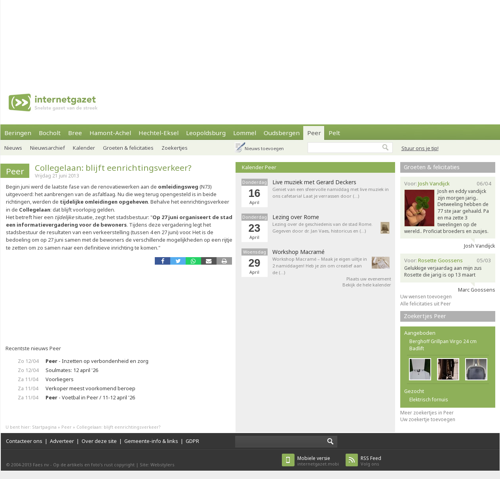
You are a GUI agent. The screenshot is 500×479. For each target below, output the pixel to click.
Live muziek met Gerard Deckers (314, 182)
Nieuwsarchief (47, 147)
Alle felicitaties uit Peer (425, 303)
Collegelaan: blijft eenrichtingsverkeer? (113, 167)
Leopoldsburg (206, 133)
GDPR (192, 441)
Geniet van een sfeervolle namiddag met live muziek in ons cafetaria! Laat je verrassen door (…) (330, 192)
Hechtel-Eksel (159, 133)
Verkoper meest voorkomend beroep (90, 388)
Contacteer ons (24, 441)
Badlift (416, 348)
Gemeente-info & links (151, 441)
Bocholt (50, 133)
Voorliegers (60, 379)
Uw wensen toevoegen (426, 296)
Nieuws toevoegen (264, 148)
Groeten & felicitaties (128, 147)
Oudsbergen (282, 133)
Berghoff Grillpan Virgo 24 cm (443, 341)
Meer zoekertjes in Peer (427, 412)
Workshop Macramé (298, 252)
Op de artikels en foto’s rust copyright (94, 465)
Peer (314, 133)
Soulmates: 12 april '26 (72, 370)
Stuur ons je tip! (420, 148)
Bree (75, 133)
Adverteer (62, 441)
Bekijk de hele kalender (366, 285)
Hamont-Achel (110, 133)
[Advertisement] (103, 39)
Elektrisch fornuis (428, 399)
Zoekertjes (175, 147)
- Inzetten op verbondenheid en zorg (97, 360)
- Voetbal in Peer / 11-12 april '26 (90, 397)
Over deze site (99, 441)
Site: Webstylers (157, 465)
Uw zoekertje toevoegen (427, 419)
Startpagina (44, 427)
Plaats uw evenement (368, 279)
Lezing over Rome (295, 217)
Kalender (84, 147)
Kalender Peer (259, 167)
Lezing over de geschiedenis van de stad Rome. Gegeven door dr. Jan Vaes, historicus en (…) (322, 227)
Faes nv (41, 465)
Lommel (244, 133)
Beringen (17, 133)
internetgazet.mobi (318, 461)
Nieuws (13, 147)
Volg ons (371, 461)
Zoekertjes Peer (425, 316)
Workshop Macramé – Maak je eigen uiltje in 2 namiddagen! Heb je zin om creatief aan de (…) (319, 265)
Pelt (334, 133)
